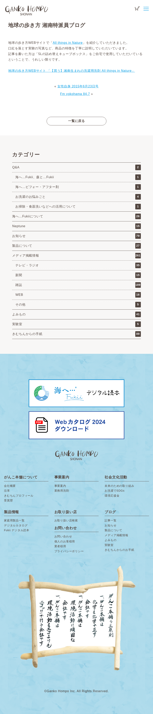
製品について (76, 246)
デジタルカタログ (15, 525)
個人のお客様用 (64, 541)
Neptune (76, 226)
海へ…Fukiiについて (76, 216)
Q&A (76, 167)
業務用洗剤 (61, 490)
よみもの (76, 314)
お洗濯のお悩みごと (78, 197)
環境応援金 (112, 495)
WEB (78, 295)
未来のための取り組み (119, 485)
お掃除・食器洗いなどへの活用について (78, 206)
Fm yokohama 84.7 (75, 94)
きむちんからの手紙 (76, 334)
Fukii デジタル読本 (16, 530)
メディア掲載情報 (76, 255)
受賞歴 (8, 500)
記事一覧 (110, 520)
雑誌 (78, 285)
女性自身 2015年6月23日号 (78, 86)
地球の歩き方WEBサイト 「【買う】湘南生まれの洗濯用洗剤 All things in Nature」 (71, 70)
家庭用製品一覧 (14, 520)
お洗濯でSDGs (115, 490)
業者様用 (60, 546)
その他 (78, 304)
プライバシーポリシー (69, 551)
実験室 (76, 324)
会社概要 (10, 485)
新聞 (78, 275)
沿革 (7, 490)
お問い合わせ (63, 536)
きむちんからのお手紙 (119, 549)
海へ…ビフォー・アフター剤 (78, 187)
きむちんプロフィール (18, 495)
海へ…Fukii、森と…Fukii (78, 177)
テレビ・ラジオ (78, 265)
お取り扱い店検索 (66, 520)
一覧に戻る (76, 121)
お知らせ (76, 236)
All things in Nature (68, 42)
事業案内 (60, 485)
